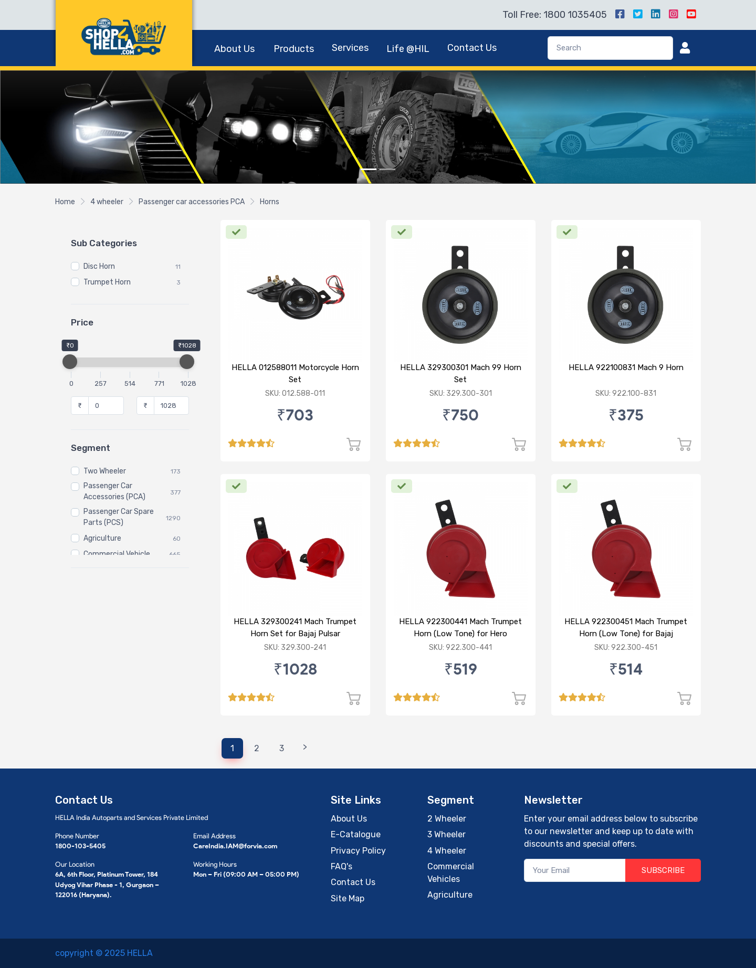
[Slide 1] (368, 169)
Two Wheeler (104, 471)
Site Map (347, 898)
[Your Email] (575, 870)
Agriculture (102, 538)
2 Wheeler (446, 819)
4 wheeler (106, 201)
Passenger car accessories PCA (192, 201)
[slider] (69, 361)
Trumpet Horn (107, 282)
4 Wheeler (446, 851)
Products (294, 49)
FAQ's (341, 866)
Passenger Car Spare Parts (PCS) (118, 518)
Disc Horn (99, 266)
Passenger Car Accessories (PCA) (114, 492)
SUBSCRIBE (663, 870)
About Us (234, 49)
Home (65, 201)
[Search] (610, 48)
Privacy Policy (358, 851)
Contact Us (472, 48)
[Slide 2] (387, 169)
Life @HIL (407, 49)
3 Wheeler (446, 834)
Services (350, 48)
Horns (269, 201)
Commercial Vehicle (116, 554)
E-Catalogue (356, 834)
